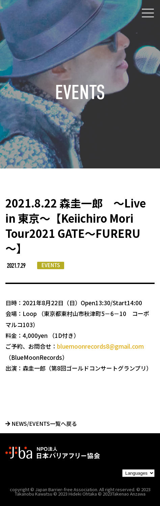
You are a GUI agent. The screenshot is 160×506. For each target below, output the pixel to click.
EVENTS (51, 264)
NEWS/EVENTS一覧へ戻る (41, 423)
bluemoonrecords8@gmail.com (100, 346)
